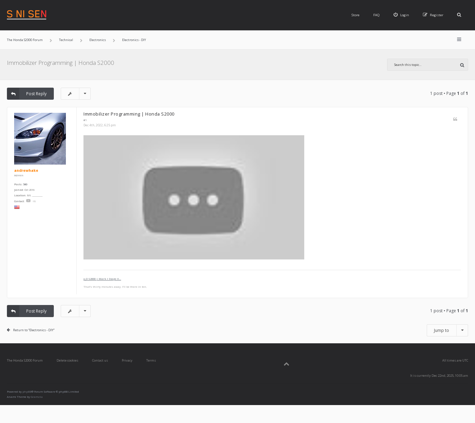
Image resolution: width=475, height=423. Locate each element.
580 (25, 184)
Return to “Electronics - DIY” (34, 330)
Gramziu (37, 397)
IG (34, 201)
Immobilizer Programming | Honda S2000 (60, 63)
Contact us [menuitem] (100, 360)
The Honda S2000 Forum (25, 360)
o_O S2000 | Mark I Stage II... (102, 279)
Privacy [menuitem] (127, 360)
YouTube (28, 201)
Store (355, 15)
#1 (85, 120)
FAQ (376, 15)
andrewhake (26, 170)
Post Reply (27, 93)
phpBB (26, 391)
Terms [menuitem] (151, 360)
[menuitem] (401, 15)
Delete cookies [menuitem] (67, 360)
